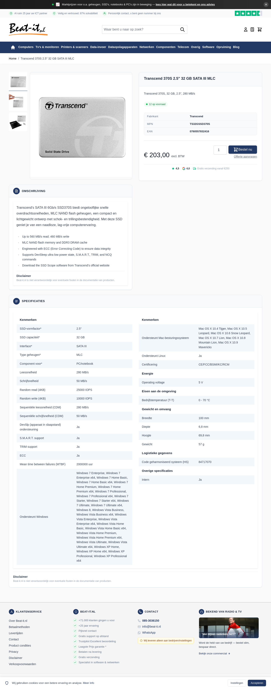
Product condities (20, 645)
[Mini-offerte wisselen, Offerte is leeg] (252, 29)
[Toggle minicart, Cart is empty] (259, 29)
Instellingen (237, 683)
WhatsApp (149, 632)
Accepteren (257, 683)
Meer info (88, 682)
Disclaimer (15, 658)
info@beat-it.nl (151, 626)
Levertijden (16, 633)
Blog (236, 47)
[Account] (245, 29)
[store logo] (28, 29)
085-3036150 (150, 620)
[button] (81, 126)
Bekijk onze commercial (214, 653)
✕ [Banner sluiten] (266, 4)
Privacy (13, 651)
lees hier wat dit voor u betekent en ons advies (185, 4)
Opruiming (224, 47)
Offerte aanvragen (245, 156)
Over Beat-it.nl (18, 620)
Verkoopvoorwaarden (22, 664)
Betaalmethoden (19, 627)
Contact (14, 639)
